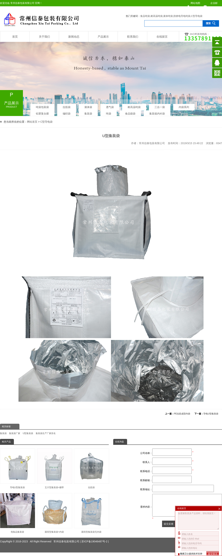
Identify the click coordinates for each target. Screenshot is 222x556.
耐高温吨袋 (157, 16)
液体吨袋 (168, 16)
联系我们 (132, 36)
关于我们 (44, 36)
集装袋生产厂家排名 (46, 433)
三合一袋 (159, 106)
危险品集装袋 (17, 513)
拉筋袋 (66, 106)
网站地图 (195, 3)
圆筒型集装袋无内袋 (91, 513)
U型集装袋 (28, 433)
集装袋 (88, 112)
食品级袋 (130, 112)
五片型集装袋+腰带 (54, 469)
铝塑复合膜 (42, 112)
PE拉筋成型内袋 (182, 413)
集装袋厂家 (14, 433)
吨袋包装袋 (42, 106)
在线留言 (162, 36)
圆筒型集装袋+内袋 (54, 513)
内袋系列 (184, 106)
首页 (15, 36)
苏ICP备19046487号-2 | (95, 536)
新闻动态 (73, 36)
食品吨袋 (145, 16)
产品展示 (103, 36)
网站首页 (32, 121)
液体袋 (88, 106)
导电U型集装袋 (210, 413)
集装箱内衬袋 (157, 112)
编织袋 (66, 112)
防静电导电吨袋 (182, 16)
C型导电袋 (196, 16)
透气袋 (110, 106)
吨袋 (108, 112)
